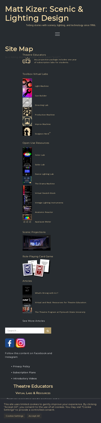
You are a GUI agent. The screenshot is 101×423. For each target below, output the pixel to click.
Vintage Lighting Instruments (49, 203)
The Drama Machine (45, 184)
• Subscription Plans (23, 372)
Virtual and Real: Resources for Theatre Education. (61, 302)
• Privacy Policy (20, 366)
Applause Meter (43, 222)
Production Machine (45, 115)
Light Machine (42, 86)
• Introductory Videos (24, 378)
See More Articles (34, 320)
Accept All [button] (34, 416)
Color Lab (40, 155)
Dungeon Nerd (42, 134)
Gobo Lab (40, 165)
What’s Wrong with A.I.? (46, 293)
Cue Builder (41, 96)
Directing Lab (41, 105)
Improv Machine (43, 124)
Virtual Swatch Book (45, 193)
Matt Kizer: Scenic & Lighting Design (44, 14)
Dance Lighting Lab (44, 174)
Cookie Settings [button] (14, 416)
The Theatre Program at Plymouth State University (60, 312)
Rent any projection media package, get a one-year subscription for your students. (33, 394)
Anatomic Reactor (44, 212)
